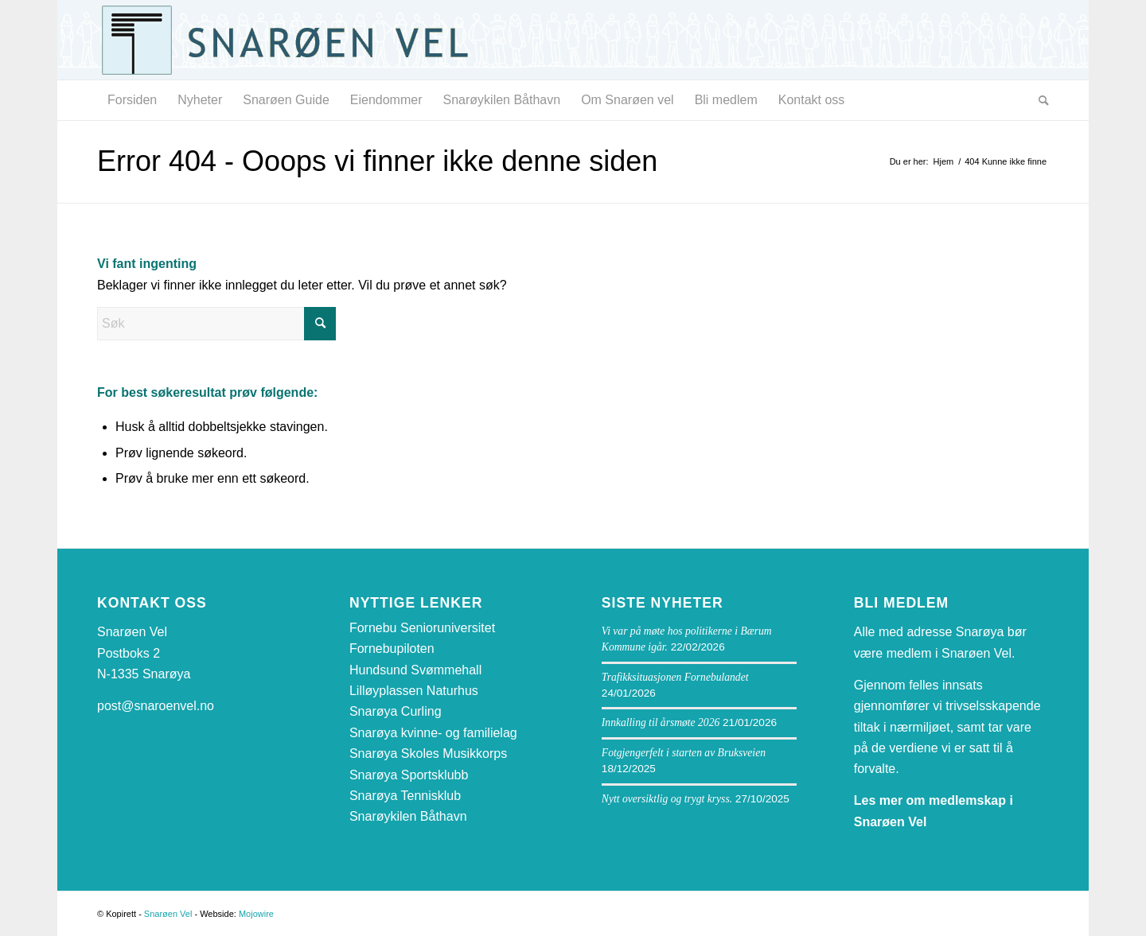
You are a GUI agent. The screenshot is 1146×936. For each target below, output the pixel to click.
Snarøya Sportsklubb (408, 775)
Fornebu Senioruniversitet (422, 628)
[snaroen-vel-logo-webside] (296, 40)
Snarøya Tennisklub (405, 795)
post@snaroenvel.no (155, 706)
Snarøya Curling (395, 711)
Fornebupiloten (392, 648)
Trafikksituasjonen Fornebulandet (675, 677)
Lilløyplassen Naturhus (413, 690)
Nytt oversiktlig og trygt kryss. (667, 799)
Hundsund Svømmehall (415, 670)
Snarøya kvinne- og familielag (433, 733)
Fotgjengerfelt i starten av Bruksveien (684, 753)
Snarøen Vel (168, 914)
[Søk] (1038, 100)
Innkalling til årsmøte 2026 (660, 722)
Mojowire (256, 914)
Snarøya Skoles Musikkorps (428, 753)
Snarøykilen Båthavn (408, 816)
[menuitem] (132, 100)
